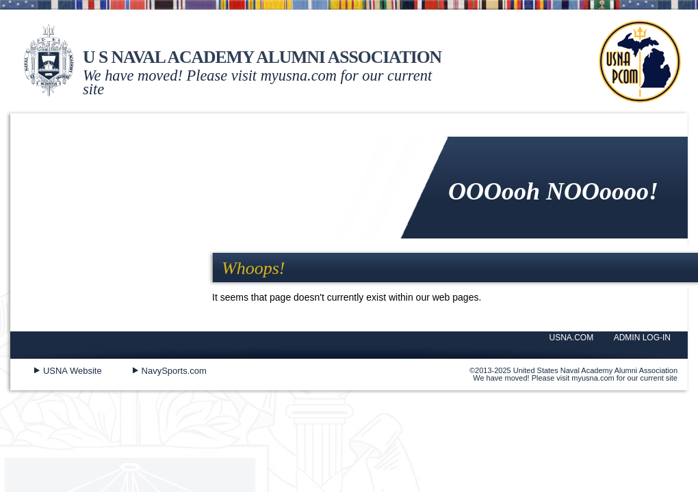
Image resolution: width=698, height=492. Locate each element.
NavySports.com (174, 371)
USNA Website (72, 371)
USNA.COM (572, 337)
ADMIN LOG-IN (642, 337)
